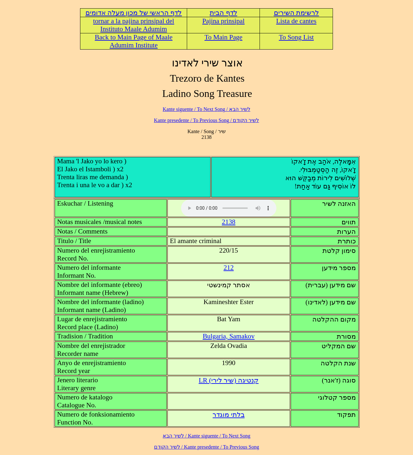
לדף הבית (223, 13)
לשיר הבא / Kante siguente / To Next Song (206, 109)
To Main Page (223, 37)
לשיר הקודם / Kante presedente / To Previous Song (206, 120)
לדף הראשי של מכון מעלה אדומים (133, 13)
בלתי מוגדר (228, 414)
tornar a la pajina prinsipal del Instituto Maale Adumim (133, 25)
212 (229, 267)
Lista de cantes (296, 21)
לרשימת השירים (296, 13)
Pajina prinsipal (223, 21)
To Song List (296, 37)
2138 (228, 222)
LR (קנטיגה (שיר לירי (228, 380)
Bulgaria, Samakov (228, 336)
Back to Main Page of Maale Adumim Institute (134, 41)
